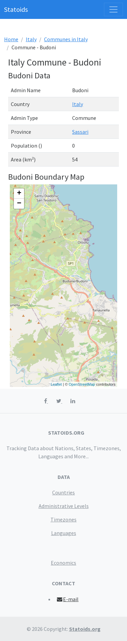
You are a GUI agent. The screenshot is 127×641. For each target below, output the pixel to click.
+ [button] (19, 193)
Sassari (80, 131)
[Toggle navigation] (113, 9)
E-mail (67, 599)
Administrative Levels (64, 506)
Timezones (63, 519)
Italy (31, 39)
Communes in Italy (66, 39)
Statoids (16, 9)
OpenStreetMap (82, 384)
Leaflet (56, 384)
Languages (63, 533)
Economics (63, 562)
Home (11, 39)
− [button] (19, 204)
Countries (63, 492)
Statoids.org (85, 628)
